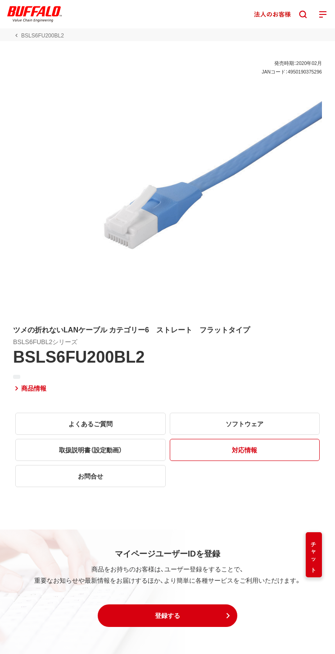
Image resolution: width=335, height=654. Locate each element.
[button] (167, 615)
